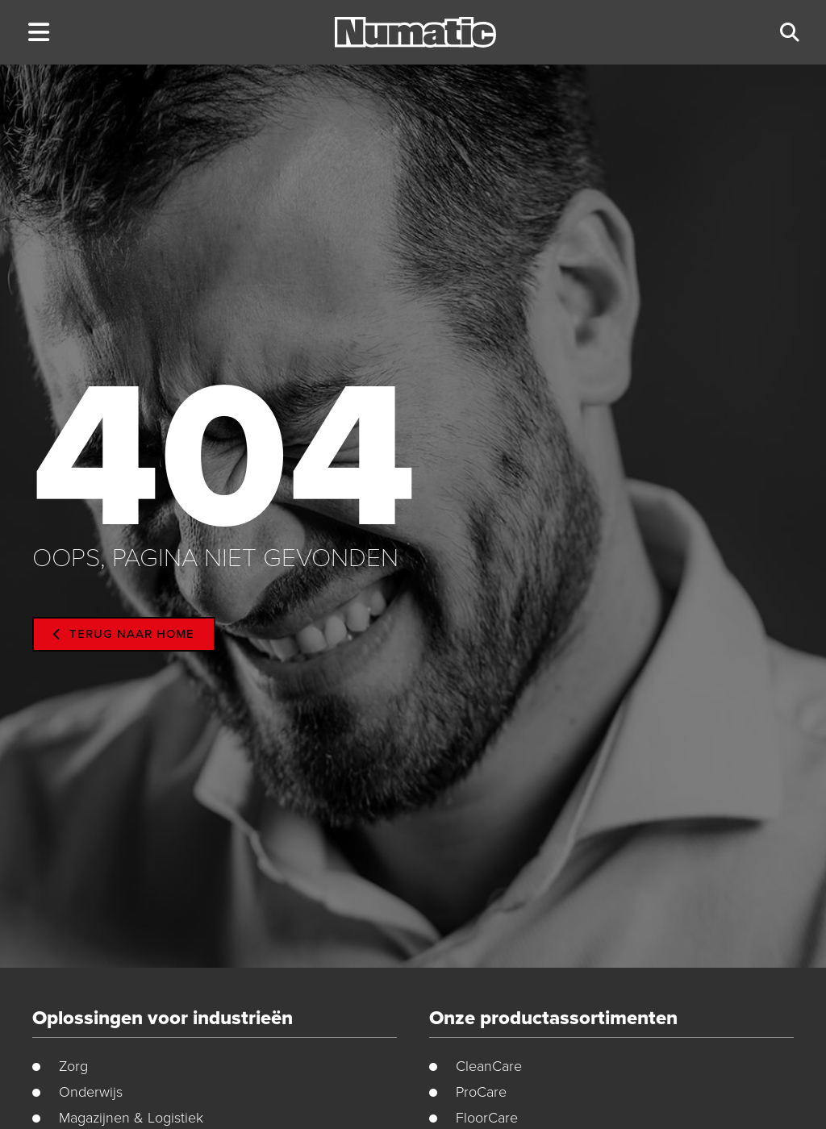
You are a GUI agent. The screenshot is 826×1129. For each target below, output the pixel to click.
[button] (38, 33)
